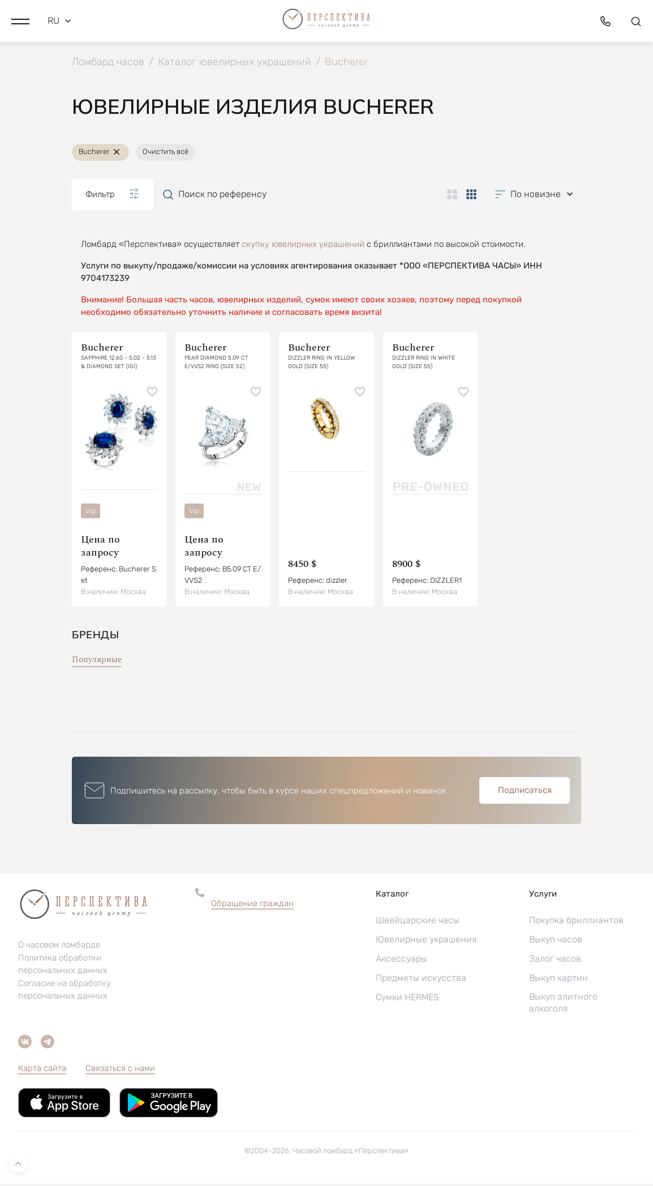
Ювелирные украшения (426, 941)
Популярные (97, 661)
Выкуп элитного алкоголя (563, 1004)
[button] (20, 20)
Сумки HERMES (407, 999)
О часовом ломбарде (59, 946)
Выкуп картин (558, 980)
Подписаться (525, 792)
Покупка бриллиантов (576, 922)
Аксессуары (401, 960)
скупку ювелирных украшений (303, 246)
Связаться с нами (120, 1070)
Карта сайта (42, 1070)
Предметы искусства (421, 980)
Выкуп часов (555, 941)
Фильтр (112, 196)
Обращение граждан (252, 906)
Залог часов (555, 960)
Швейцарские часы (417, 922)
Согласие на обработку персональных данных (64, 991)
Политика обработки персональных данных (63, 965)
